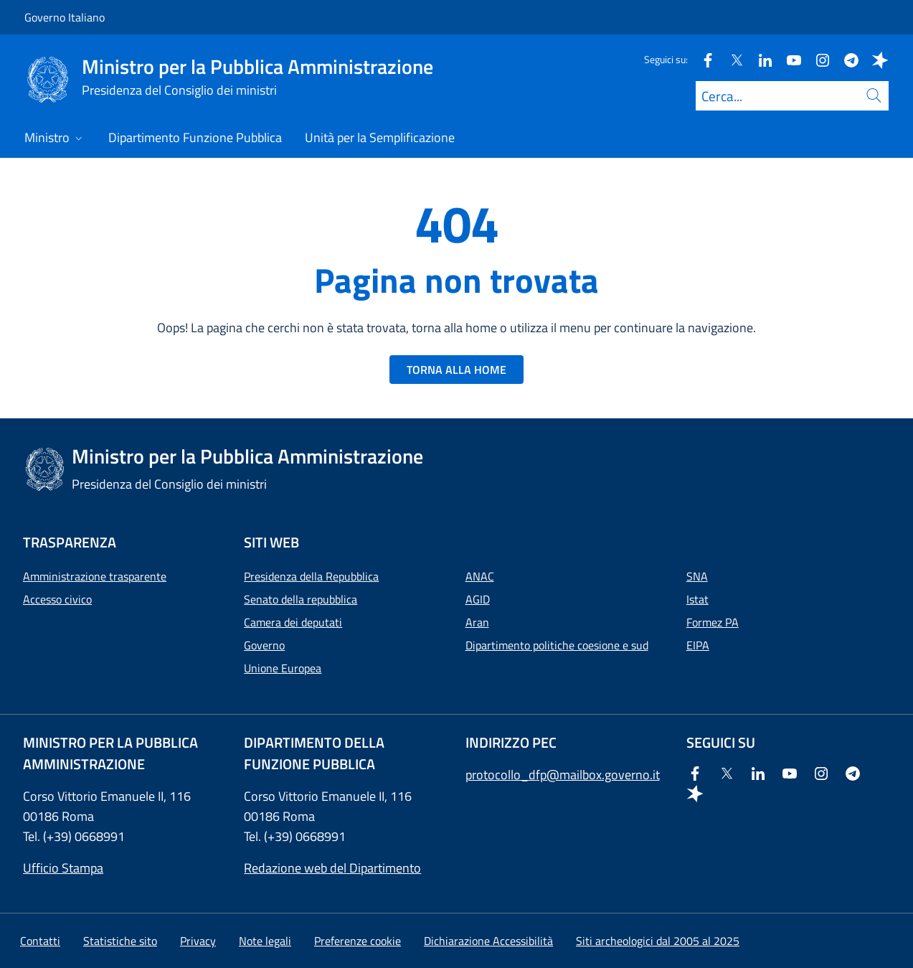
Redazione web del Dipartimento (332, 868)
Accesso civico (57, 599)
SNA (697, 576)
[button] (357, 940)
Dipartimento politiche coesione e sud (556, 645)
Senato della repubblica (300, 599)
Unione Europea (282, 668)
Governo (264, 645)
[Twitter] (730, 59)
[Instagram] (817, 59)
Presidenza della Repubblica (311, 576)
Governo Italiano (64, 17)
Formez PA (712, 622)
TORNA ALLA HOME (456, 369)
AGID (477, 599)
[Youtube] (788, 59)
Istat (697, 599)
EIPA (697, 645)
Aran (477, 622)
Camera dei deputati (293, 622)
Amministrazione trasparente (94, 576)
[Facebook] (702, 59)
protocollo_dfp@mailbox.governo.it (562, 774)
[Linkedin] (759, 59)
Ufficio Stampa (63, 868)
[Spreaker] (874, 59)
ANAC (479, 576)
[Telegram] (845, 59)
